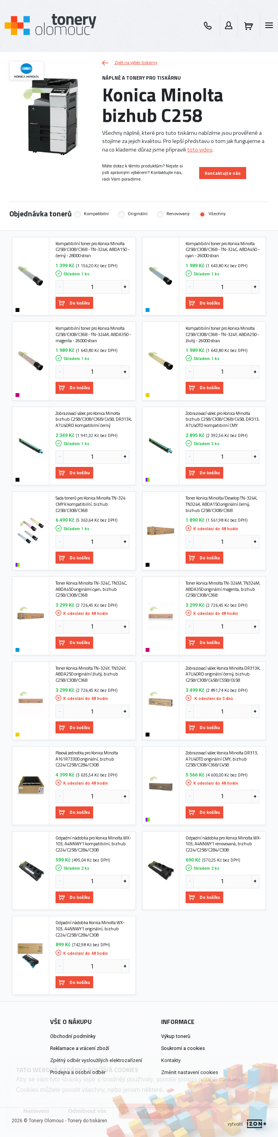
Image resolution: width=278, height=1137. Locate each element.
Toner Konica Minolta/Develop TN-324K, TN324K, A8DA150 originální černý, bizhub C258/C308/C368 (221, 504)
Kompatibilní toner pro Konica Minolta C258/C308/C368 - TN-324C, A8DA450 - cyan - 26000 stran (223, 249)
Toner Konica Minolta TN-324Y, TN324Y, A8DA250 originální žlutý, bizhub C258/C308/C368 (91, 674)
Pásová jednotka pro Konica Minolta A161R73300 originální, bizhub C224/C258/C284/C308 (87, 759)
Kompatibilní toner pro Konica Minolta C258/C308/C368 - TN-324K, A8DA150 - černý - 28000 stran (93, 249)
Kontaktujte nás (222, 173)
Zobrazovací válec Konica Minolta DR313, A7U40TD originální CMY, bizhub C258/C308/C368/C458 (222, 759)
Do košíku (74, 302)
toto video (199, 149)
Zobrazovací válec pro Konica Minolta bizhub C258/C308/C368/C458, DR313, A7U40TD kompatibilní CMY (223, 419)
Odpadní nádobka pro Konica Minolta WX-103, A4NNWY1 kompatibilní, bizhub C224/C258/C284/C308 (93, 844)
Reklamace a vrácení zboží (79, 1048)
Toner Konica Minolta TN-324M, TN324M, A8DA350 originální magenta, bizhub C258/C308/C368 (223, 589)
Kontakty (171, 1060)
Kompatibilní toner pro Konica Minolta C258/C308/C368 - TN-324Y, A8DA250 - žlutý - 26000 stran (222, 334)
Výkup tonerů (175, 1036)
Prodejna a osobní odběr (78, 1072)
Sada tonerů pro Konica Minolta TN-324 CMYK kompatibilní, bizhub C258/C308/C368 (90, 504)
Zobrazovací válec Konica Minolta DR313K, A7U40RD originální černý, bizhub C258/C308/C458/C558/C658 (223, 674)
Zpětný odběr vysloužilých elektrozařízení (96, 1060)
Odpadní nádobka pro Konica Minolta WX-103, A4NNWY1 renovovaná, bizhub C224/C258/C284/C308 (223, 844)
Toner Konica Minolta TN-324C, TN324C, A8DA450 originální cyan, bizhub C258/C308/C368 (91, 589)
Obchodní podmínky (73, 1036)
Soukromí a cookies (183, 1048)
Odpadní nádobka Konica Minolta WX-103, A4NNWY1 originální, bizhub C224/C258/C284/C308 (90, 928)
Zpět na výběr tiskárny (129, 62)
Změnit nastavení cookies (189, 1072)
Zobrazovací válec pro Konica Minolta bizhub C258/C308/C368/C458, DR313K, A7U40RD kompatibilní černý (94, 419)
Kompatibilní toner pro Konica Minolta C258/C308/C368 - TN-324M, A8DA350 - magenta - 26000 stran (93, 334)
